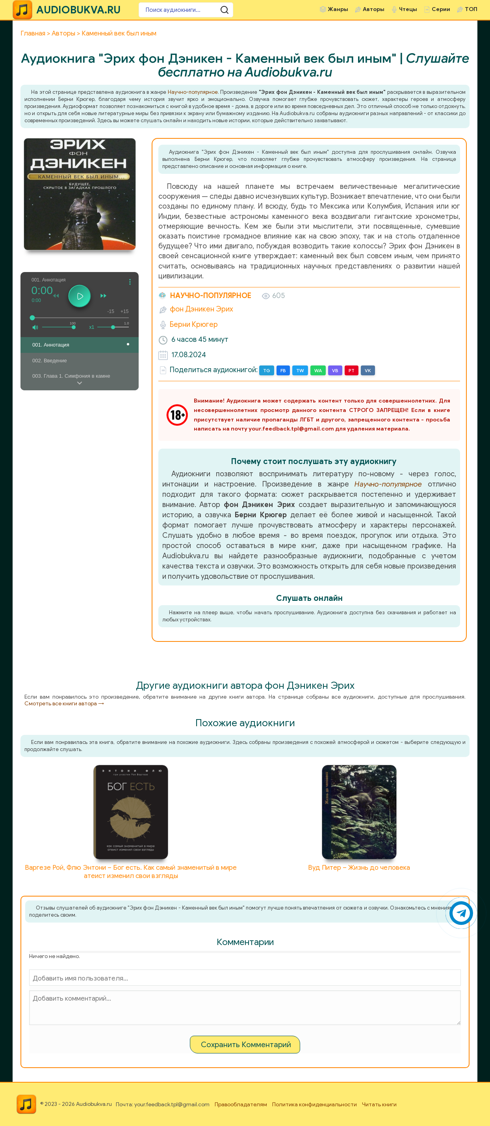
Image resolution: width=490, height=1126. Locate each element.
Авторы (373, 9)
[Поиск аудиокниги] (186, 9)
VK (368, 370)
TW (300, 370)
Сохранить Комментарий (246, 1044)
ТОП (471, 9)
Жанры (338, 9)
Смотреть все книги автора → (64, 703)
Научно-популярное (193, 92)
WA (318, 370)
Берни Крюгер (194, 324)
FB (283, 370)
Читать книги (379, 1104)
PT (352, 370)
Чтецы (408, 9)
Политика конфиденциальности (314, 1104)
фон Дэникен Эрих (201, 309)
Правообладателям (241, 1104)
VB (335, 370)
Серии (441, 9)
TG (266, 370)
